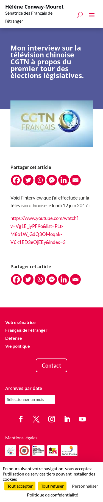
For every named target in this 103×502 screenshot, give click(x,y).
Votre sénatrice (20, 322)
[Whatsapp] (40, 180)
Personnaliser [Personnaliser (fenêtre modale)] (85, 485)
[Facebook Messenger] (51, 180)
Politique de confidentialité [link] (52, 494)
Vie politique (17, 346)
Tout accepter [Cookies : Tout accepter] (20, 485)
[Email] (75, 180)
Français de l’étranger (26, 330)
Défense (13, 338)
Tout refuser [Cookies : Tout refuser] (52, 485)
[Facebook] (16, 180)
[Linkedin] (63, 180)
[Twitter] (28, 180)
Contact (51, 365)
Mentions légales (21, 437)
